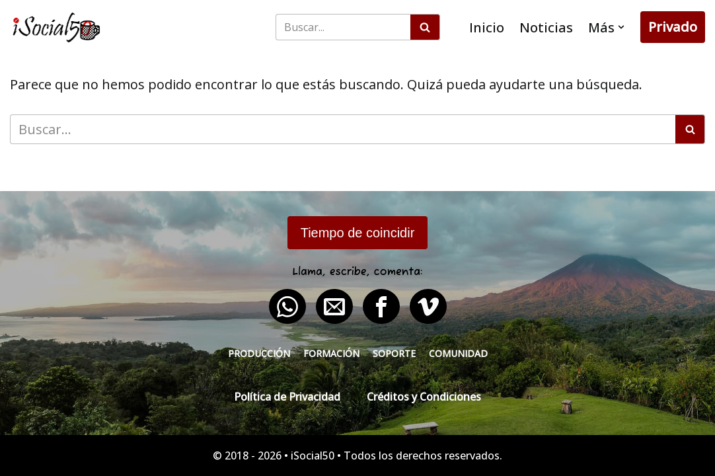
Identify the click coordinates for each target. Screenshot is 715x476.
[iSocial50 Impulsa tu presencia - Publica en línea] (56, 27)
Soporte (394, 353)
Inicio (486, 27)
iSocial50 (312, 455)
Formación (331, 353)
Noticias (546, 27)
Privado (672, 27)
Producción (259, 353)
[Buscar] (343, 27)
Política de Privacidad (287, 396)
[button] (621, 27)
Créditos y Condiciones (424, 396)
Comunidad (458, 353)
